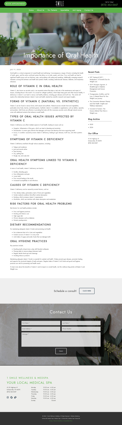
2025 (91, 124)
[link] (61, 6)
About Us (40, 10)
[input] (40, 323)
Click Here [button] (87, 291)
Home (31, 10)
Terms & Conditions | (58, 421)
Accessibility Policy (68, 421)
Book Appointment (15, 4)
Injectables (64, 10)
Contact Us (88, 10)
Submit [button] (61, 351)
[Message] (61, 339)
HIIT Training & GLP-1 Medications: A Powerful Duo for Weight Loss (100, 79)
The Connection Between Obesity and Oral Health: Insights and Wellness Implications (100, 104)
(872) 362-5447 (109, 5)
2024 (91, 127)
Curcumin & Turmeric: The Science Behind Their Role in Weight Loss (98, 111)
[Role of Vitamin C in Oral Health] (36, 86)
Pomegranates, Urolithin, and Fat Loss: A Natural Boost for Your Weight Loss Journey (99, 96)
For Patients (52, 10)
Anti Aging (77, 10)
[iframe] (93, 389)
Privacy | (51, 421)
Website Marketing (75, 416)
